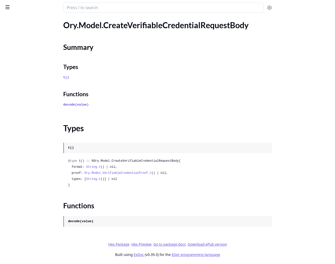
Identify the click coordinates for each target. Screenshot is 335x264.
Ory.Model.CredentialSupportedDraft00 (36, 95)
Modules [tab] (30, 20)
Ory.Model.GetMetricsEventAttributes (36, 238)
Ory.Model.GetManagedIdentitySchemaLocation (36, 225)
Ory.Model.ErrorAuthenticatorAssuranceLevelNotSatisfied (36, 143)
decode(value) (113, 105)
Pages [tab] (9, 20)
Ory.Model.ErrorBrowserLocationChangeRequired (36, 150)
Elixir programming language (233, 254)
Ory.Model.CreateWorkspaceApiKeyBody (36, 68)
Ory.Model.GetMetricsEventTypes (33, 245)
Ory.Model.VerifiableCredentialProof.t (155, 173)
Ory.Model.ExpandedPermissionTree (35, 184)
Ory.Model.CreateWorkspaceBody (33, 75)
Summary (17, 47)
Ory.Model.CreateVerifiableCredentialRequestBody (36, 38)
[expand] (70, 26)
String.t (131, 167)
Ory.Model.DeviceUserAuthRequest (35, 123)
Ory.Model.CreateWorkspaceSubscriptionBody (36, 89)
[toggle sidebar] (69, 7)
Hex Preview (179, 244)
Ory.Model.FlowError (22, 191)
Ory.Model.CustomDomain (27, 102)
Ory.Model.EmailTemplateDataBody (35, 136)
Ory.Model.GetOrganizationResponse (36, 252)
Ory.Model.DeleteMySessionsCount (35, 109)
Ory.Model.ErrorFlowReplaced (30, 157)
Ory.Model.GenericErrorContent (32, 204)
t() (104, 77)
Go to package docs (207, 244)
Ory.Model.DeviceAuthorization (31, 116)
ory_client (15, 5)
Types (14, 53)
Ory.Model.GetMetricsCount (29, 231)
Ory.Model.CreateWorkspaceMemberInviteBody (36, 82)
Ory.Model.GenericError (25, 197)
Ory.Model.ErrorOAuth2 (25, 170)
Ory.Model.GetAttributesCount (31, 218)
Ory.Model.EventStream (24, 177)
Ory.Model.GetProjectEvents (29, 259)
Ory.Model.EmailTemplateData (30, 129)
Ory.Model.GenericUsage (25, 211)
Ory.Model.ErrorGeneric (25, 163)
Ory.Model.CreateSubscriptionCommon (36, 31)
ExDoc (176, 254)
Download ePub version (245, 244)
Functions (17, 59)
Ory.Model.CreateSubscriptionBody (35, 25)
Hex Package (156, 244)
